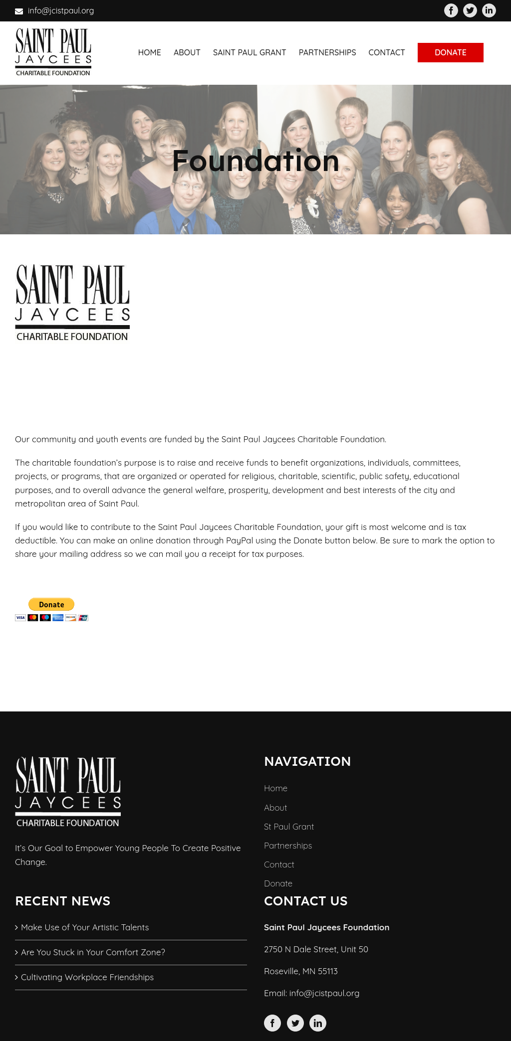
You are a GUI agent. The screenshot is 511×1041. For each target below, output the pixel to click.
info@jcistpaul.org (61, 10)
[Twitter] (295, 1023)
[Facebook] (272, 1023)
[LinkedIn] (317, 1023)
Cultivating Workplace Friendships (87, 977)
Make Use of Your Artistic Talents (85, 927)
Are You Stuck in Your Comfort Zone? (93, 952)
